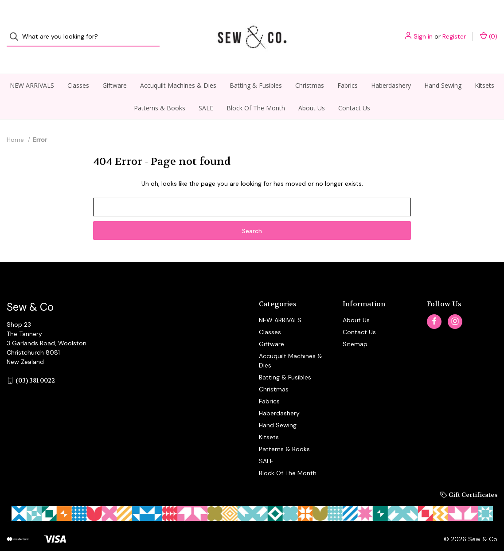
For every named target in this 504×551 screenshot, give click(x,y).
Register (454, 29)
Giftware (114, 69)
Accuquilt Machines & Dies (178, 69)
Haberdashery (391, 69)
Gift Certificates (468, 479)
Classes (78, 69)
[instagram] (455, 305)
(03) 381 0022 (35, 364)
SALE (206, 92)
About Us (311, 92)
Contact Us (354, 92)
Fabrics (347, 69)
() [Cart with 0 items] (488, 28)
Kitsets (484, 69)
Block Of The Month (256, 92)
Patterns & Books (159, 92)
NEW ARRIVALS (32, 69)
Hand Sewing (442, 69)
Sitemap (355, 328)
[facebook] (434, 305)
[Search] (17, 29)
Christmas (309, 69)
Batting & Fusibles (256, 69)
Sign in (423, 29)
